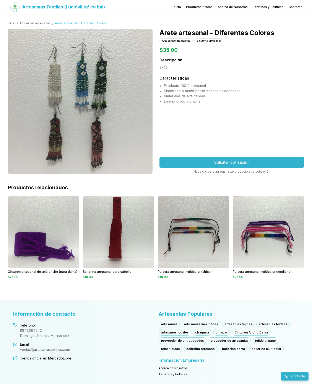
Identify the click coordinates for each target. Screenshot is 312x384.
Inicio (177, 7)
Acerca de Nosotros (233, 7)
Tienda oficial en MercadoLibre (45, 358)
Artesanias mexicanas (35, 23)
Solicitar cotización (232, 162)
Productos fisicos (199, 7)
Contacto (295, 7)
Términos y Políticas (268, 7)
